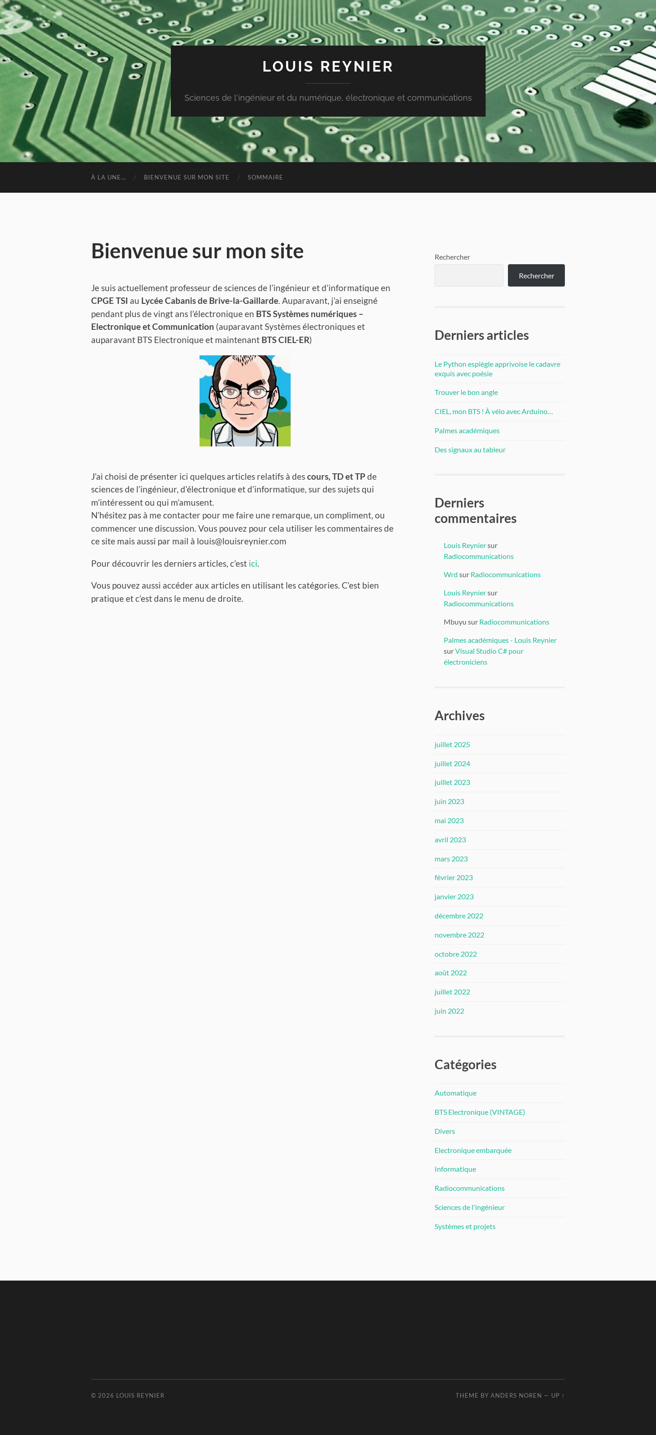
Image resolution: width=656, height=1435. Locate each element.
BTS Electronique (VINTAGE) (480, 1111)
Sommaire (265, 177)
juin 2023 (449, 801)
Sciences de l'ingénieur (470, 1207)
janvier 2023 (454, 896)
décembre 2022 (459, 915)
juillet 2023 (452, 782)
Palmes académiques (467, 430)
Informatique (455, 1168)
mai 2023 (449, 820)
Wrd (451, 574)
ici (253, 563)
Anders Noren (516, 1395)
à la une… (108, 177)
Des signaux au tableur (470, 449)
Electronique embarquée (473, 1150)
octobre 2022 (456, 953)
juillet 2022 (452, 991)
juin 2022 (449, 1010)
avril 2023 (450, 839)
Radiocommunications (479, 556)
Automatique (456, 1092)
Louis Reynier (328, 66)
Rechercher (452, 256)
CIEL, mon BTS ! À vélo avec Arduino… (494, 411)
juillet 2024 (452, 763)
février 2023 (454, 877)
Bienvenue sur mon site (187, 177)
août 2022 (451, 972)
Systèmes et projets (465, 1226)
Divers (445, 1131)
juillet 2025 (452, 744)
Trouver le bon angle (466, 392)
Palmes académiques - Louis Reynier (500, 640)
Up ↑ (558, 1395)
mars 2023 (451, 858)
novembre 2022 (459, 934)
